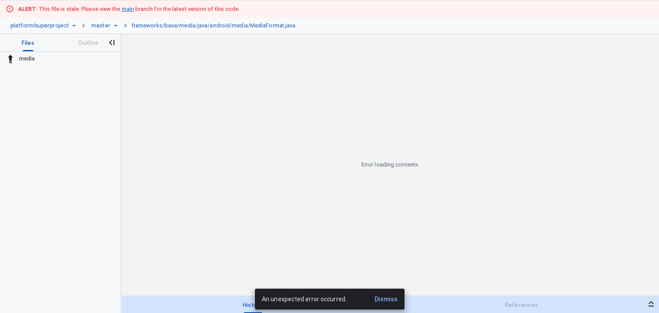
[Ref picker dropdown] (115, 25)
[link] (215, 25)
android (220, 25)
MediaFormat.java (273, 25)
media (187, 25)
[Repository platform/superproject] (39, 25)
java (202, 25)
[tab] (28, 42)
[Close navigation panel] (111, 42)
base (170, 25)
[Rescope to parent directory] (10, 58)
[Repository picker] (73, 25)
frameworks (146, 25)
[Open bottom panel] (651, 304)
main (128, 9)
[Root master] (101, 25)
